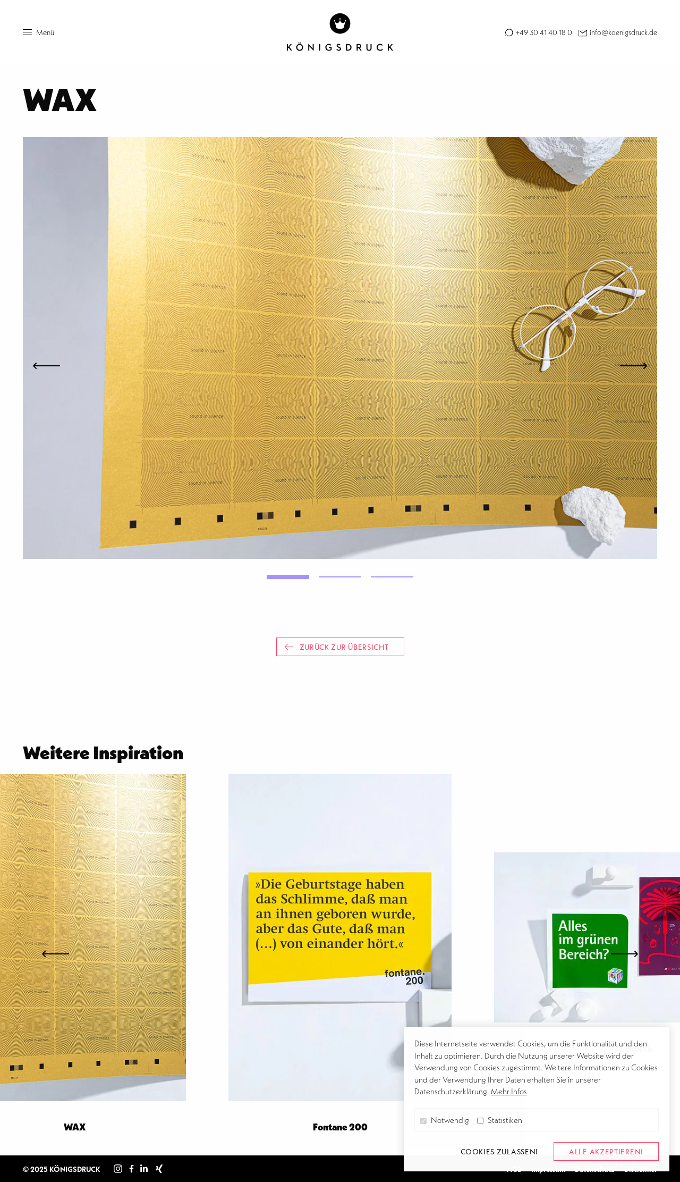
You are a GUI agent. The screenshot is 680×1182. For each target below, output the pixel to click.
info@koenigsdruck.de (622, 32)
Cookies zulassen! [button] (499, 1151)
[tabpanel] (340, 348)
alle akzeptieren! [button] (606, 1151)
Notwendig (444, 1120)
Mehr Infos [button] (509, 1091)
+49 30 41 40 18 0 (543, 32)
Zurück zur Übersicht (337, 646)
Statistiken (499, 1120)
